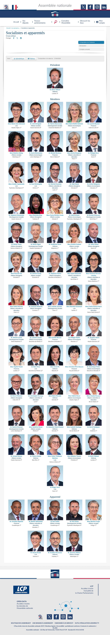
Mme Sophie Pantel (16, 367)
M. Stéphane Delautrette (16, 215)
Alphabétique (19, 59)
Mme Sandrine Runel (35, 427)
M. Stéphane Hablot (55, 273)
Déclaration (82, 46)
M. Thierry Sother (35, 456)
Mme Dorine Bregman (74, 153)
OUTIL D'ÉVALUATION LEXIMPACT (86, 623)
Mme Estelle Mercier (55, 337)
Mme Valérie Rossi (74, 396)
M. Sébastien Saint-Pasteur (55, 427)
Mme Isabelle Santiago (74, 427)
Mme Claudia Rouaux (93, 396)
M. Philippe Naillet (74, 337)
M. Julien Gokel (94, 244)
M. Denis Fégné (36, 244)
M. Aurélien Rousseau (55, 552)
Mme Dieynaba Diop (35, 215)
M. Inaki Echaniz (74, 215)
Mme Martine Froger (93, 521)
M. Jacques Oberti (93, 337)
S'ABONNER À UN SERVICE (63, 623)
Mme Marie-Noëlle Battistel (74, 124)
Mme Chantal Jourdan (55, 306)
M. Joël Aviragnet (35, 124)
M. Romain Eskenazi (93, 215)
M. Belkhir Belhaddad (36, 521)
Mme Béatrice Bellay (16, 153)
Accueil (8, 28)
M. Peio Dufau (74, 521)
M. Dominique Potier (93, 367)
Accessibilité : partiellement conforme (68, 626)
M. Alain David (74, 184)
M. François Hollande (36, 306)
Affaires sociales (36, 126)
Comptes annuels (84, 49)
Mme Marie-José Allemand (16, 124)
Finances (93, 126)
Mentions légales (50, 626)
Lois (16, 126)
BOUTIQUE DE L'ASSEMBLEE (20, 623)
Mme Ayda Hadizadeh (74, 273)
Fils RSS (55, 628)
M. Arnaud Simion (16, 456)
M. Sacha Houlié (36, 552)
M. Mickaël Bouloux (55, 153)
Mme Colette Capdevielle (16, 184)
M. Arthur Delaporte (93, 184)
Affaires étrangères (74, 186)
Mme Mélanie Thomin (74, 456)
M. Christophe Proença (35, 396)
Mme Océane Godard (74, 244)
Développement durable (55, 126)
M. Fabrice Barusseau (55, 124)
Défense (55, 91)
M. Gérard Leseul (16, 337)
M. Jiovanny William (74, 552)
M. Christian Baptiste (16, 521)
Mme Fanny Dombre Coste (55, 215)
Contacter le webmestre (88, 626)
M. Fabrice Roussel (16, 427)
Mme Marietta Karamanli (74, 306)
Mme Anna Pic (55, 367)
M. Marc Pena (35, 367)
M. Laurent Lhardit (36, 337)
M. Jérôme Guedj (35, 273)
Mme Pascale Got (16, 273)
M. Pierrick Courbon (55, 184)
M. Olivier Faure (16, 244)
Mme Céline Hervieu (16, 306)
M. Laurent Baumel (94, 124)
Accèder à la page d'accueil (15, 21)
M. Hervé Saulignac (93, 427)
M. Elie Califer (55, 521)
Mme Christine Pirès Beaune (74, 367)
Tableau (31, 59)
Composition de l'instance (87, 42)
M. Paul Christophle (35, 184)
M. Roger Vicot (55, 487)
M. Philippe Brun (93, 153)
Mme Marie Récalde (55, 396)
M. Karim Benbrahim (35, 153)
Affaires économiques (74, 126)
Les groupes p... (16, 28)
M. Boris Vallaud (55, 89)
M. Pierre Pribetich (16, 396)
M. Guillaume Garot (55, 244)
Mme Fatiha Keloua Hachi (93, 306)
